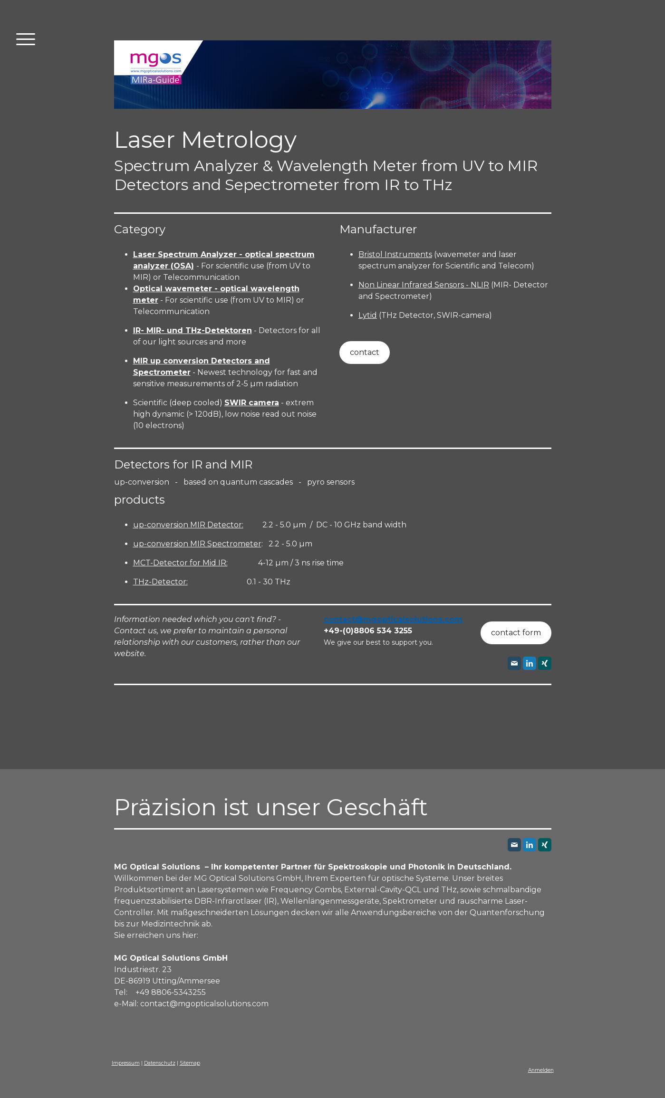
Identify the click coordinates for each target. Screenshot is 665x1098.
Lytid (367, 315)
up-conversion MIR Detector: (188, 524)
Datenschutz (159, 1063)
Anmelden (541, 1070)
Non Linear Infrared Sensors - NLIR (423, 284)
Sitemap (190, 1063)
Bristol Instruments (395, 254)
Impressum (126, 1063)
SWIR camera (251, 402)
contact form (516, 632)
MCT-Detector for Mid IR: (180, 562)
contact (364, 352)
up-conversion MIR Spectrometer (197, 543)
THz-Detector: (160, 581)
